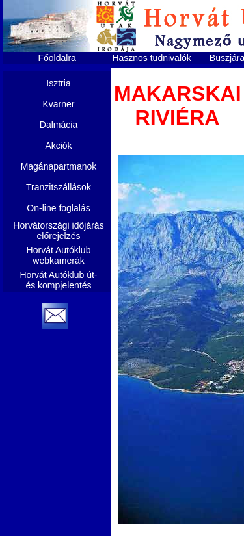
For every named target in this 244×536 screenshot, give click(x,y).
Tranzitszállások (58, 187)
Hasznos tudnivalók (151, 58)
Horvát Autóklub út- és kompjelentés (58, 280)
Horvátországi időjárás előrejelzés (58, 230)
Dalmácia (58, 125)
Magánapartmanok (59, 166)
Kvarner (58, 104)
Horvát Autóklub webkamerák (59, 255)
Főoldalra (57, 58)
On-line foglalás (58, 208)
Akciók (58, 145)
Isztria (58, 83)
